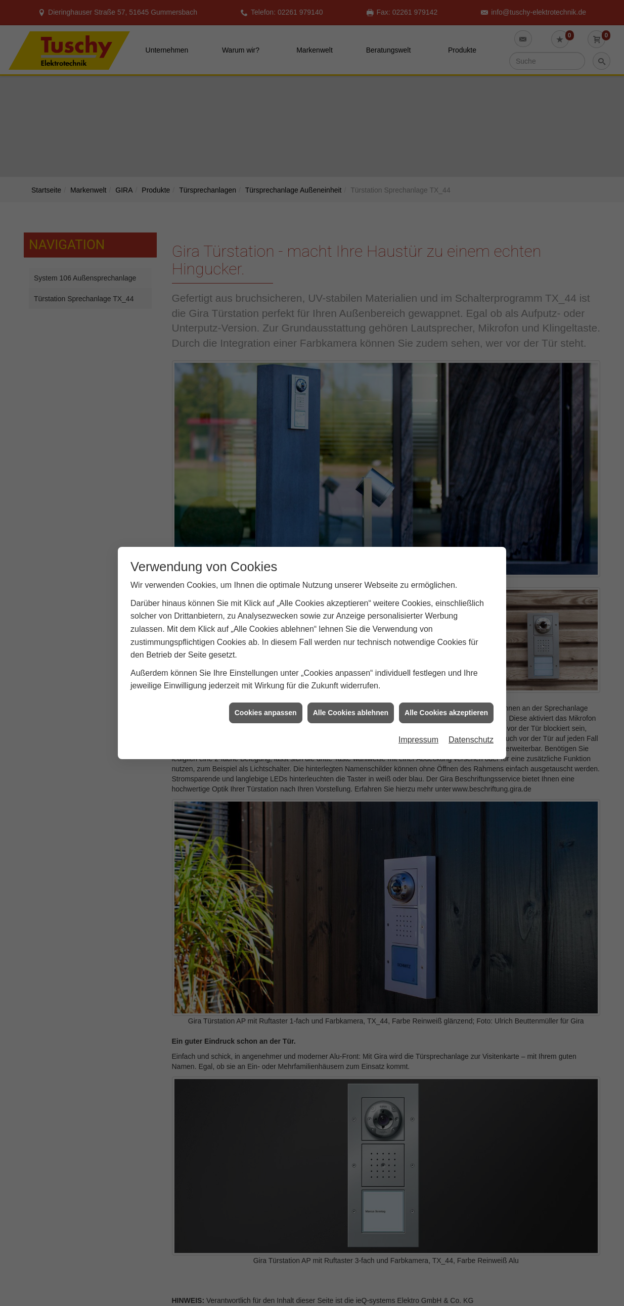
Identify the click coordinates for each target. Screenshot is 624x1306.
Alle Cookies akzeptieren (446, 708)
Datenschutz (471, 735)
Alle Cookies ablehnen (350, 708)
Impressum (418, 735)
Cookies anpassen (266, 708)
